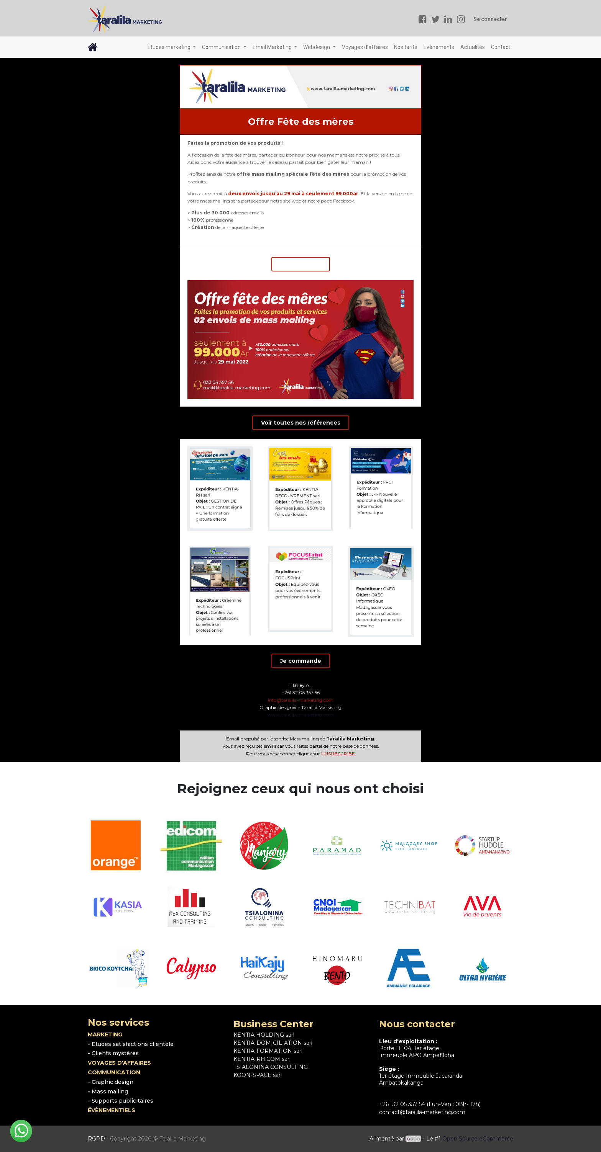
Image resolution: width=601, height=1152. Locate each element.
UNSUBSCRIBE (338, 754)
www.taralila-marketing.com (300, 714)
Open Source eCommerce (477, 1138)
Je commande (300, 264)
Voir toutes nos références (300, 422)
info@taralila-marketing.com (300, 700)
